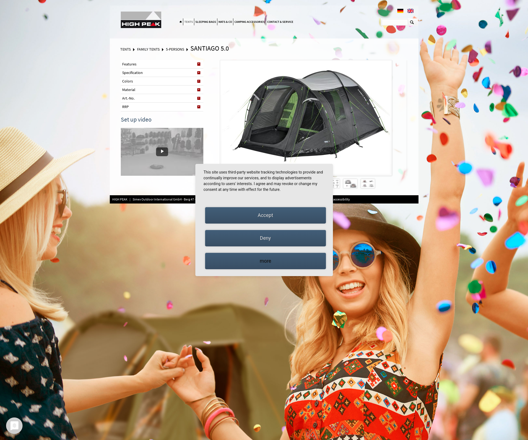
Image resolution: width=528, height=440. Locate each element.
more (265, 261)
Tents (188, 22)
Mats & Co (225, 22)
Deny (265, 238)
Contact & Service (280, 22)
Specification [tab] (132, 72)
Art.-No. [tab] (128, 98)
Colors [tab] (127, 81)
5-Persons (175, 49)
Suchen (412, 22)
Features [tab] (129, 64)
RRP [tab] (125, 106)
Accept (265, 215)
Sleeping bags (205, 22)
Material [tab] (128, 89)
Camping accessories (249, 22)
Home (181, 22)
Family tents (148, 49)
